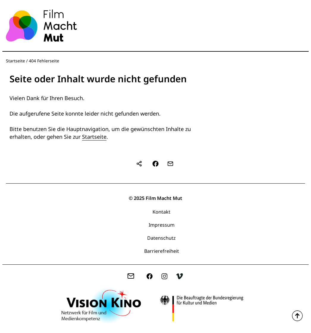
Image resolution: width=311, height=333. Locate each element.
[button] (155, 164)
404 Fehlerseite (44, 60)
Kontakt (161, 212)
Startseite (15, 60)
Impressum (162, 225)
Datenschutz (161, 238)
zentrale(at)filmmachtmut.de (133, 277)
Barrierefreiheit (161, 251)
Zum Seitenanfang (297, 315)
